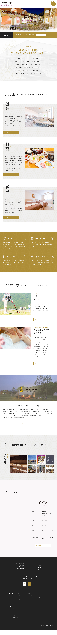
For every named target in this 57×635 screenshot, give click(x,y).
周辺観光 (31, 607)
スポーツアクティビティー (34, 600)
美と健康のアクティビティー (35, 603)
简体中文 (40, 575)
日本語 (39, 571)
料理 (10, 603)
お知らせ (11, 614)
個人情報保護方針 (13, 623)
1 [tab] (54, 18)
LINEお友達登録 (31, 589)
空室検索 (48, 3)
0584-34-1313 (28, 581)
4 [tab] (54, 21)
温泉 (10, 600)
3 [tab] (54, 20)
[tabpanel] (39, 117)
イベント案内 (20, 603)
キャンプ (31, 605)
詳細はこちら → (41, 34)
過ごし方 (19, 600)
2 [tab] (54, 19)
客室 (10, 605)
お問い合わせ (12, 620)
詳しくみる (12, 132)
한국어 (39, 573)
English (40, 569)
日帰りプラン (20, 607)
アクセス (11, 616)
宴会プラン (19, 605)
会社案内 (11, 618)
